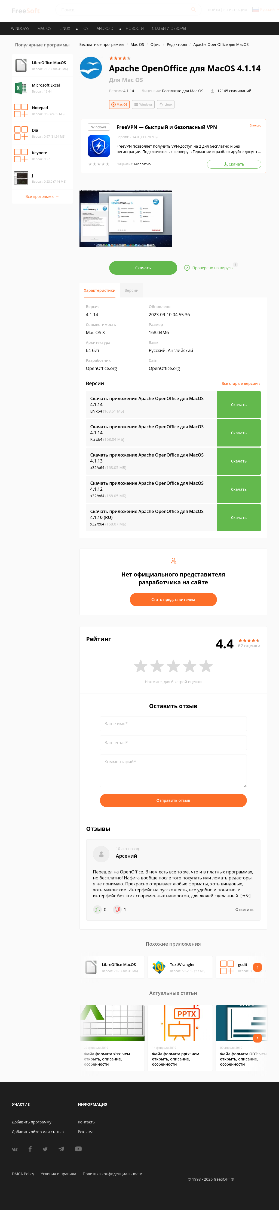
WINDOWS (20, 28)
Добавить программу (31, 1122)
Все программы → (42, 196)
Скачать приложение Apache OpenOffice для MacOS (147, 401)
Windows (143, 104)
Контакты (87, 1122)
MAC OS (44, 28)
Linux (165, 104)
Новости (135, 28)
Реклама (85, 1131)
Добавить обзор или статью (38, 1131)
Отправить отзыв (173, 800)
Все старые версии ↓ (241, 383)
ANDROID (105, 28)
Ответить (244, 909)
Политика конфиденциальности (112, 1173)
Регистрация (235, 10)
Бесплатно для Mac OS (182, 90)
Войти (214, 10)
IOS (85, 28)
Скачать (143, 267)
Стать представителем (173, 599)
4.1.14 (121, 90)
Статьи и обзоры (169, 28)
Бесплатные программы (101, 44)
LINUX (65, 28)
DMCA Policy (23, 1173)
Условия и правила (58, 1173)
